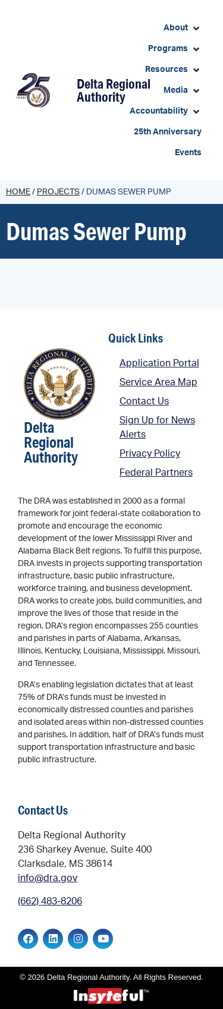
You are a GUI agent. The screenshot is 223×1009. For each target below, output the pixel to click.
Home (18, 192)
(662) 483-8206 (50, 901)
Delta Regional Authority (113, 90)
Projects (58, 192)
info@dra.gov (47, 878)
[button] (183, 28)
